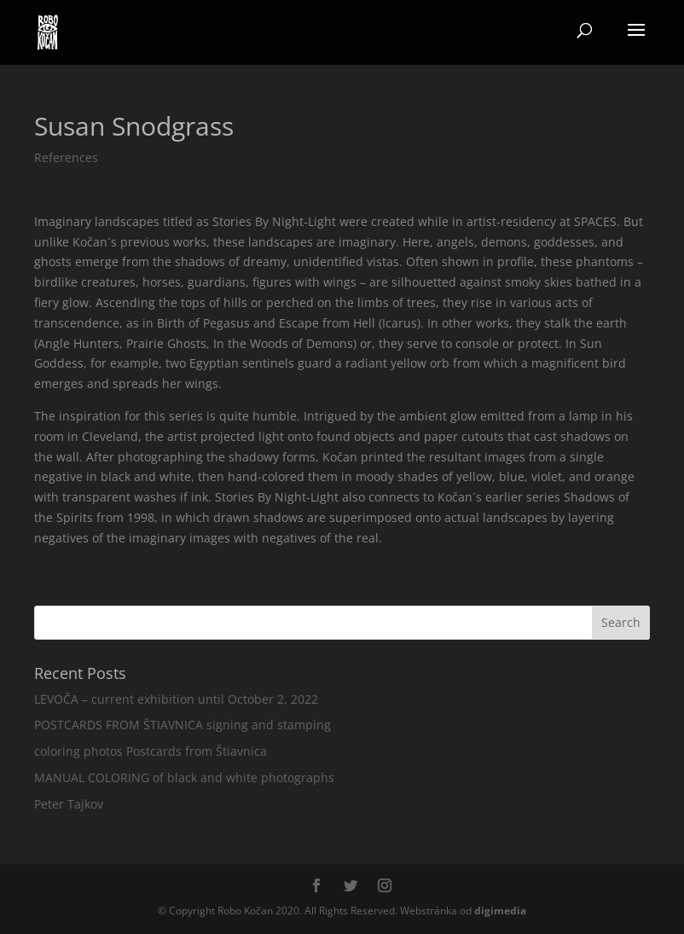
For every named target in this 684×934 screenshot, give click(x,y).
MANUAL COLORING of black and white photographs (184, 777)
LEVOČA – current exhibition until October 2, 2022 (176, 699)
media (500, 910)
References (66, 157)
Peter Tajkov (68, 804)
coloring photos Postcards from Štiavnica (150, 751)
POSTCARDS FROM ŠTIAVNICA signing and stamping (182, 724)
